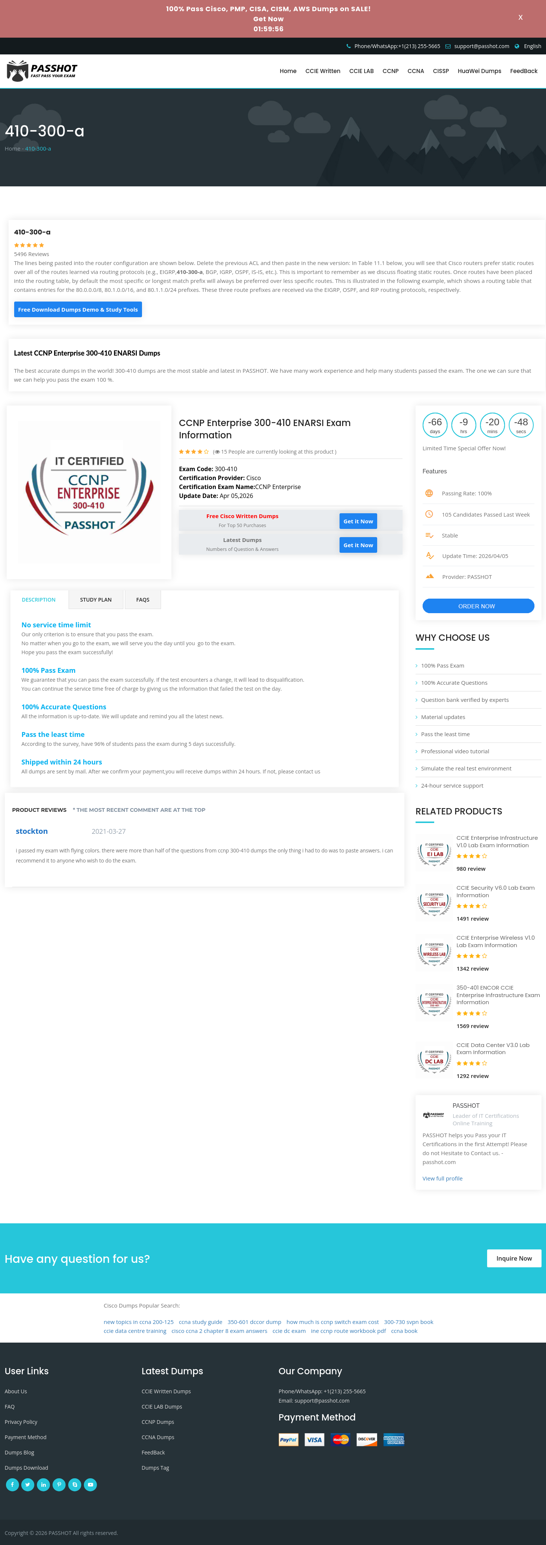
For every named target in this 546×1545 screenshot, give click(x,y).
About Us (16, 1391)
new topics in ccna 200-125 (139, 1321)
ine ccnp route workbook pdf (348, 1330)
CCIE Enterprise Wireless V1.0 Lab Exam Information (496, 941)
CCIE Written (323, 71)
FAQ (10, 1406)
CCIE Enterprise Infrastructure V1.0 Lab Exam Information (497, 841)
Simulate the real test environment (466, 768)
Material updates (443, 717)
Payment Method (26, 1437)
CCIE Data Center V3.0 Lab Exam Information (493, 1048)
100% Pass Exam (442, 665)
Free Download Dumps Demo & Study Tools (78, 309)
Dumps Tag (155, 1467)
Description (39, 599)
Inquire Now (514, 1258)
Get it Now (358, 521)
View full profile (443, 1178)
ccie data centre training (135, 1330)
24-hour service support (452, 785)
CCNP (391, 71)
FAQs (142, 599)
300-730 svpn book (408, 1321)
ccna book (404, 1330)
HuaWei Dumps (480, 71)
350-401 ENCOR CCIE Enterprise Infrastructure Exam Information (498, 995)
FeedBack (523, 71)
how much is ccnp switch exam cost (333, 1321)
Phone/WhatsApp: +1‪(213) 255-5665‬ (322, 1391)
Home (288, 71)
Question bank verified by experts (465, 699)
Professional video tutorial (455, 751)
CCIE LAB (361, 71)
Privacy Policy (21, 1421)
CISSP (441, 71)
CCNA (416, 71)
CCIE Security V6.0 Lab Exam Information (496, 891)
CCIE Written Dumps (166, 1391)
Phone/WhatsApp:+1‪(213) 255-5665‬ (397, 46)
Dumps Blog (19, 1452)
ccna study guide (200, 1321)
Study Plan (96, 599)
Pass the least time (445, 734)
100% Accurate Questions (454, 682)
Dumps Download (26, 1467)
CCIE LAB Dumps (162, 1406)
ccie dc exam (289, 1330)
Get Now (268, 18)
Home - (14, 148)
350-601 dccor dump (254, 1321)
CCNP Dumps (158, 1421)
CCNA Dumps (158, 1437)
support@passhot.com (481, 46)
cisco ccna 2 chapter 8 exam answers (219, 1330)
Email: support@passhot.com (314, 1400)
